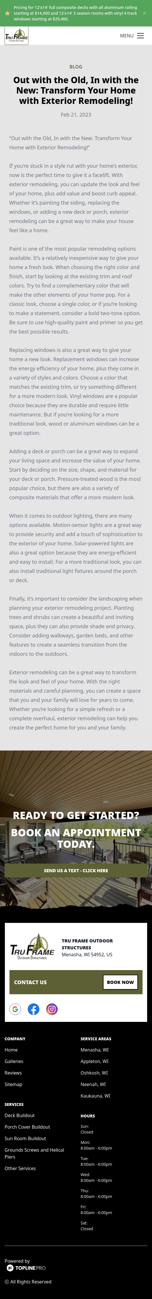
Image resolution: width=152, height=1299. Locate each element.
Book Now (120, 982)
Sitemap (13, 1084)
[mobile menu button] (140, 36)
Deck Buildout (20, 1115)
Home (11, 1050)
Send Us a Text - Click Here (76, 870)
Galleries (14, 1061)
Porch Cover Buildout (27, 1127)
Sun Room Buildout (25, 1138)
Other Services (20, 1168)
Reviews (13, 1073)
